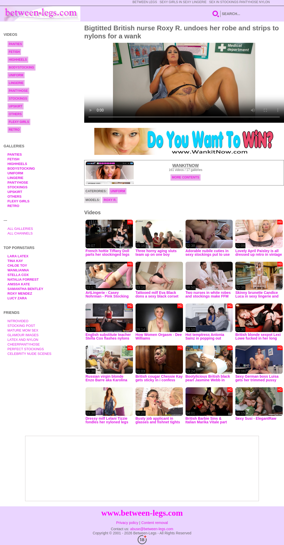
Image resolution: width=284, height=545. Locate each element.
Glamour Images (23, 335)
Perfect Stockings (26, 349)
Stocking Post (21, 326)
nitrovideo (18, 321)
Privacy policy (127, 523)
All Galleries (20, 229)
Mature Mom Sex (23, 330)
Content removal (154, 523)
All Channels (20, 233)
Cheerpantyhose (24, 344)
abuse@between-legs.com (151, 529)
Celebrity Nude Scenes (30, 354)
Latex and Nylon (23, 340)
